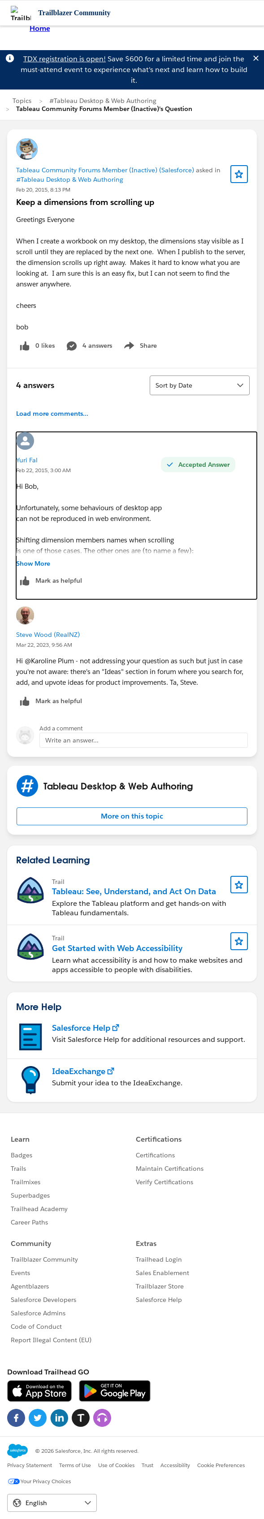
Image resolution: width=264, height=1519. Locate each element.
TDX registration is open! (64, 59)
